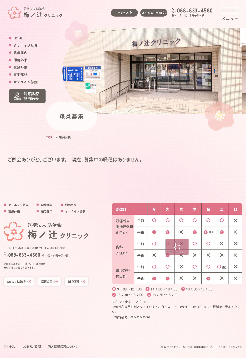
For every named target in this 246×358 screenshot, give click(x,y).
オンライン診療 (25, 81)
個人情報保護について (63, 346)
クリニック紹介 (25, 45)
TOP (49, 137)
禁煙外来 (20, 67)
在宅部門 (20, 74)
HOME (18, 37)
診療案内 (20, 52)
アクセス (123, 13)
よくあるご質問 (152, 13)
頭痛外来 (20, 59)
